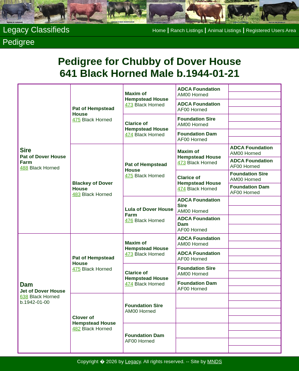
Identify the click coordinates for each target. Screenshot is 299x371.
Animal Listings (224, 30)
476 (129, 220)
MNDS (214, 361)
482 (76, 328)
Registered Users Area (271, 30)
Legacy (133, 361)
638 (24, 296)
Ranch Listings (186, 30)
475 (76, 119)
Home (159, 30)
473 (129, 104)
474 (129, 134)
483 (76, 194)
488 (24, 168)
